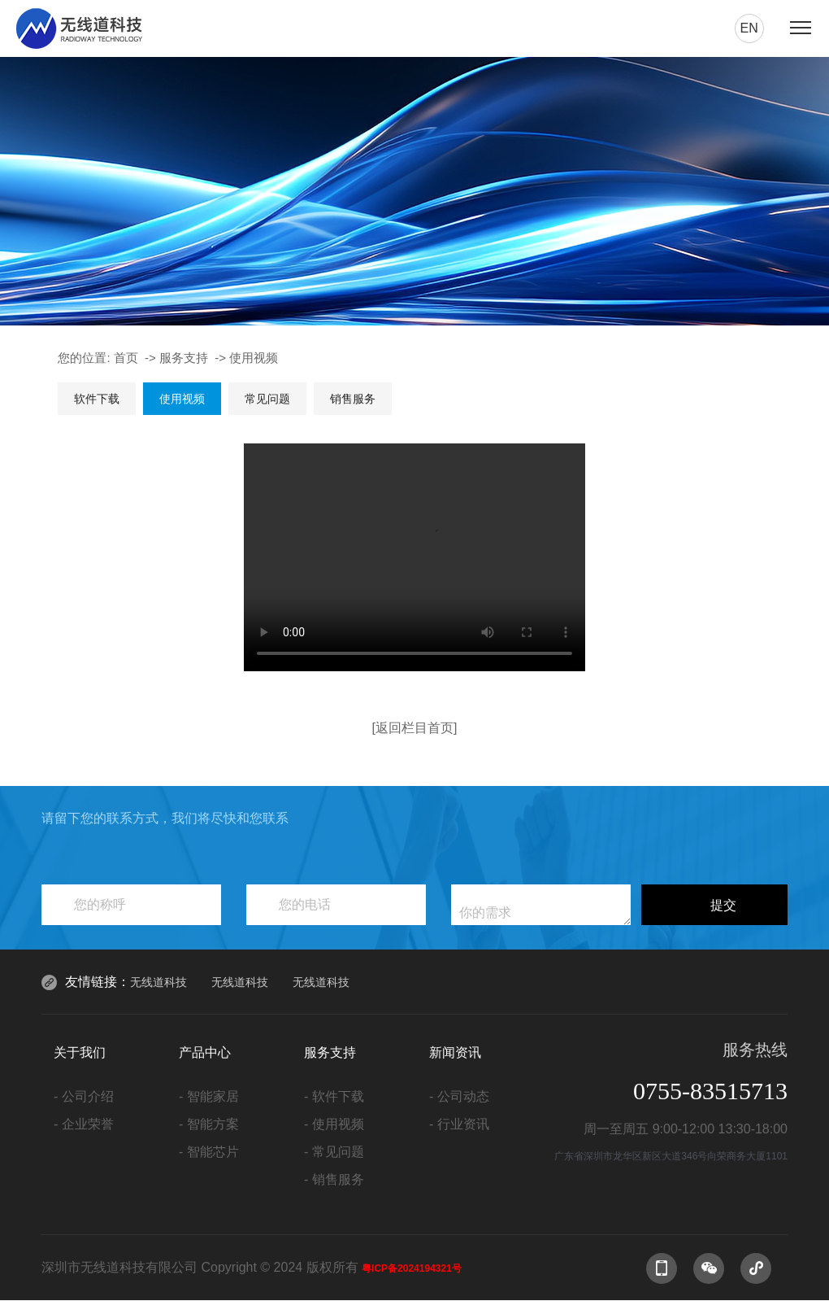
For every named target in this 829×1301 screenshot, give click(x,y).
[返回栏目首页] (415, 728)
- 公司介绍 (84, 1096)
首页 (126, 358)
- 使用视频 (334, 1124)
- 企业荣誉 (84, 1124)
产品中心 (205, 1052)
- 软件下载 (334, 1096)
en (748, 28)
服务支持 (183, 358)
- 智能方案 (209, 1124)
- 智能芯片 (209, 1152)
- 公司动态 (459, 1096)
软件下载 (96, 398)
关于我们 (80, 1052)
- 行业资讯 (459, 1124)
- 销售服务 (334, 1179)
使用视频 (253, 358)
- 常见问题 (334, 1152)
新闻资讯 (455, 1052)
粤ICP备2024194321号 (412, 1268)
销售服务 (352, 398)
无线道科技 (158, 982)
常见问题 (267, 398)
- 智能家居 (209, 1096)
